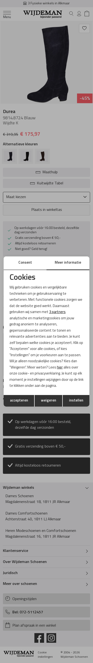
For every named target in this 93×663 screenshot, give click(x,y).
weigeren (48, 400)
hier (60, 367)
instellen (76, 400)
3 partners (57, 312)
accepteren (19, 400)
